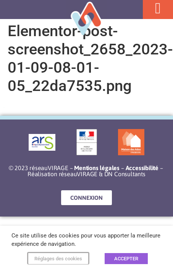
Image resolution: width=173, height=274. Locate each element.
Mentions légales (97, 167)
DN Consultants (125, 173)
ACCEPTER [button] (126, 258)
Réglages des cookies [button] (58, 258)
